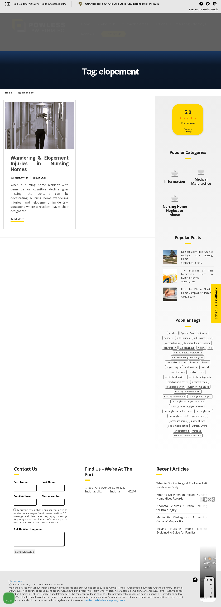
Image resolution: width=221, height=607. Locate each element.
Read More (17, 219)
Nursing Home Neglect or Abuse (175, 210)
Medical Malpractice (201, 181)
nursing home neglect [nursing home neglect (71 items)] (200, 396)
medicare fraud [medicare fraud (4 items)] (200, 381)
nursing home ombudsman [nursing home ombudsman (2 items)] (178, 411)
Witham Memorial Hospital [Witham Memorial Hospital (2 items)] (187, 435)
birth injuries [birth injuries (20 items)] (183, 337)
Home (86, 27)
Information (174, 181)
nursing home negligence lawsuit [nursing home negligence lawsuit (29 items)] (188, 406)
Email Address (22, 496)
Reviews (87, 37)
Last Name (48, 482)
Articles (161, 27)
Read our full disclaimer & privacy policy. (104, 600)
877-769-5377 (18, 581)
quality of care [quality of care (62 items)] (197, 420)
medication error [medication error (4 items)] (175, 386)
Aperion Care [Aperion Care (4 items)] (188, 333)
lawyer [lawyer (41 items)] (205, 362)
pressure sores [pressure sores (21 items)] (178, 420)
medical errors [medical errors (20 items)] (196, 372)
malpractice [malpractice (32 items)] (191, 367)
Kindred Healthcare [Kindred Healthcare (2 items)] (176, 362)
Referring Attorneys (190, 27)
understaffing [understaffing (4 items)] (182, 430)
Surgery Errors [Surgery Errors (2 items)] (199, 425)
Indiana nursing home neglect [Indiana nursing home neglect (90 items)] (187, 357)
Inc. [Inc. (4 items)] (210, 347)
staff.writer (21, 177)
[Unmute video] (160, 497)
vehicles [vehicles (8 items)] (197, 430)
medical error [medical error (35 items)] (178, 372)
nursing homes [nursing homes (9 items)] (204, 411)
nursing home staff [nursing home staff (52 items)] (179, 416)
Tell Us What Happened (28, 529)
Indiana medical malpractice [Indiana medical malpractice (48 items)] (188, 352)
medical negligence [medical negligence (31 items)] (178, 381)
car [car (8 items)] (210, 337)
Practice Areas (137, 27)
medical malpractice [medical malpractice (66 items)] (175, 377)
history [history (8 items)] (201, 347)
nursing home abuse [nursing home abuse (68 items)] (198, 386)
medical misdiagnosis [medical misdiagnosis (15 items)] (200, 377)
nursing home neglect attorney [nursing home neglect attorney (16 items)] (188, 401)
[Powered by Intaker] (191, 600)
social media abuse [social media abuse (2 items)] (178, 425)
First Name (21, 482)
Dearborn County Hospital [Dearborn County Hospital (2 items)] (197, 342)
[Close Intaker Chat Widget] (209, 497)
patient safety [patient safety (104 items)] (199, 416)
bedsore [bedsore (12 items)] (168, 337)
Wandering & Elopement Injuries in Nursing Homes (40, 163)
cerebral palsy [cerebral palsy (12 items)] (172, 342)
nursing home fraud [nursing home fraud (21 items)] (174, 396)
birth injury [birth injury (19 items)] (199, 337)
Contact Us (113, 37)
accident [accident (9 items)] (173, 333)
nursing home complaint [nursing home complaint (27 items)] (187, 391)
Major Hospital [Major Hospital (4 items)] (174, 367)
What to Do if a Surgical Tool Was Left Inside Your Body (181, 485)
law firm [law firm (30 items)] (194, 362)
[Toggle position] (202, 497)
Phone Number (51, 496)
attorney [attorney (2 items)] (202, 333)
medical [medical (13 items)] (205, 367)
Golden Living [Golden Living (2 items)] (187, 347)
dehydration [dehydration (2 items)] (170, 347)
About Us (108, 27)
